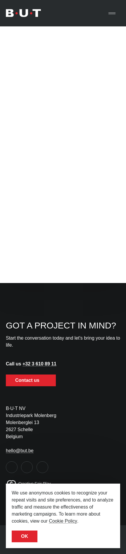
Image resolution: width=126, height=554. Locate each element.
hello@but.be (20, 450)
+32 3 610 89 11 (39, 363)
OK (24, 536)
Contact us (30, 380)
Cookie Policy (63, 521)
